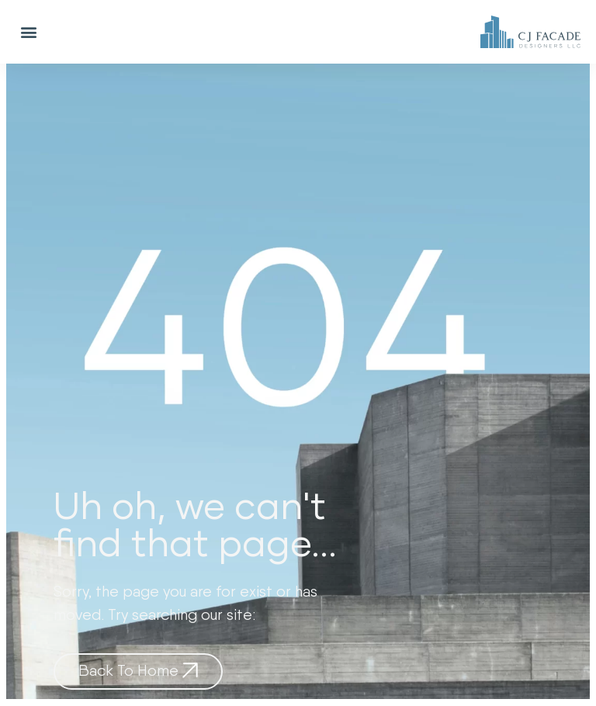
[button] (28, 32)
